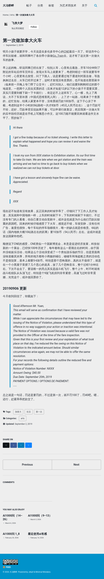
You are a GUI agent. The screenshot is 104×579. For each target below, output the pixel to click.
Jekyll (30, 572)
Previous (27, 464)
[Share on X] (6, 445)
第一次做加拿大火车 (22, 40)
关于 (84, 5)
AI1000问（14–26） (12, 517)
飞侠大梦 (17, 23)
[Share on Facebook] (13, 445)
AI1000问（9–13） (40, 515)
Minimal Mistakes (43, 572)
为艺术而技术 (68, 5)
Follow (34, 27)
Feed (7, 567)
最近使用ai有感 (37, 534)
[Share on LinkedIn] (21, 445)
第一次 (39, 412)
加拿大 (18, 412)
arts (22, 418)
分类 (40, 5)
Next (76, 464)
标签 (51, 5)
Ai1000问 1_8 (11, 534)
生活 (29, 412)
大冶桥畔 (8, 5)
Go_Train (58, 55)
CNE (66, 51)
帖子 (29, 5)
